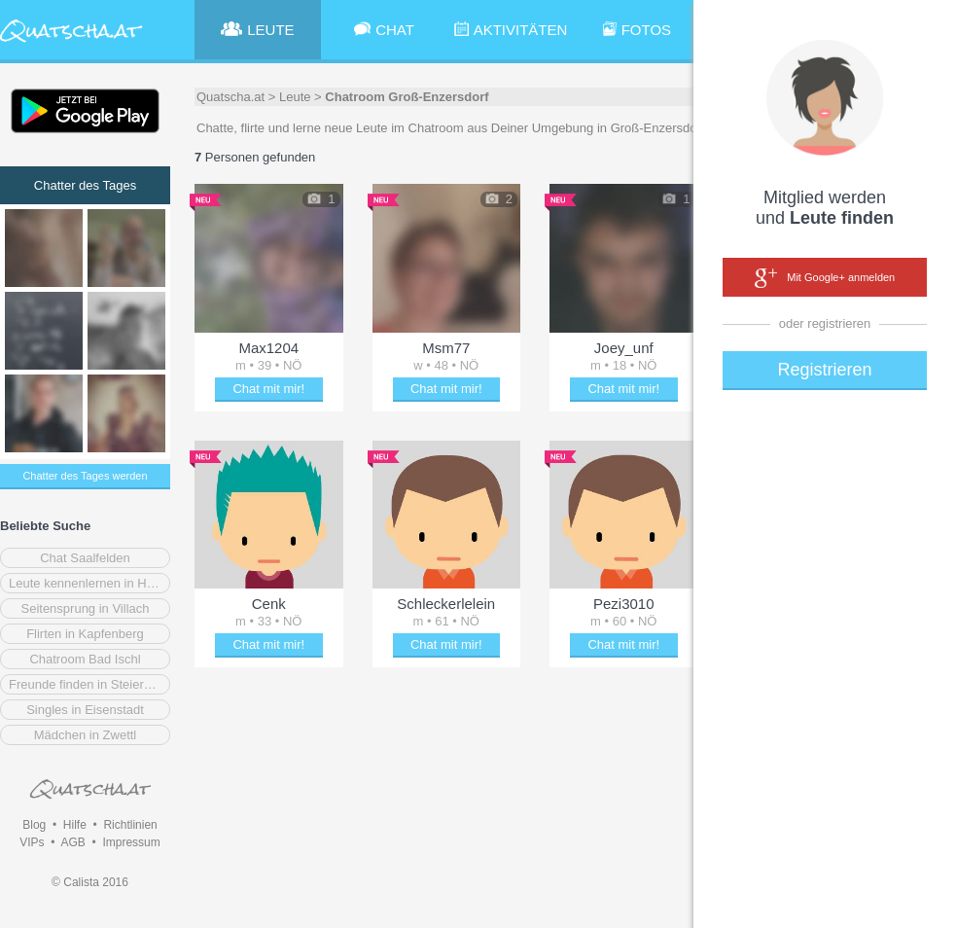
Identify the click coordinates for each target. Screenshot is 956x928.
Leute (295, 96)
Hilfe (75, 825)
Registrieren (824, 369)
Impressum (130, 842)
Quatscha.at (230, 96)
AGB (72, 842)
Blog (34, 825)
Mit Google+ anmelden (825, 278)
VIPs (31, 842)
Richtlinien (130, 825)
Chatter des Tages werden (84, 476)
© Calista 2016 (90, 882)
